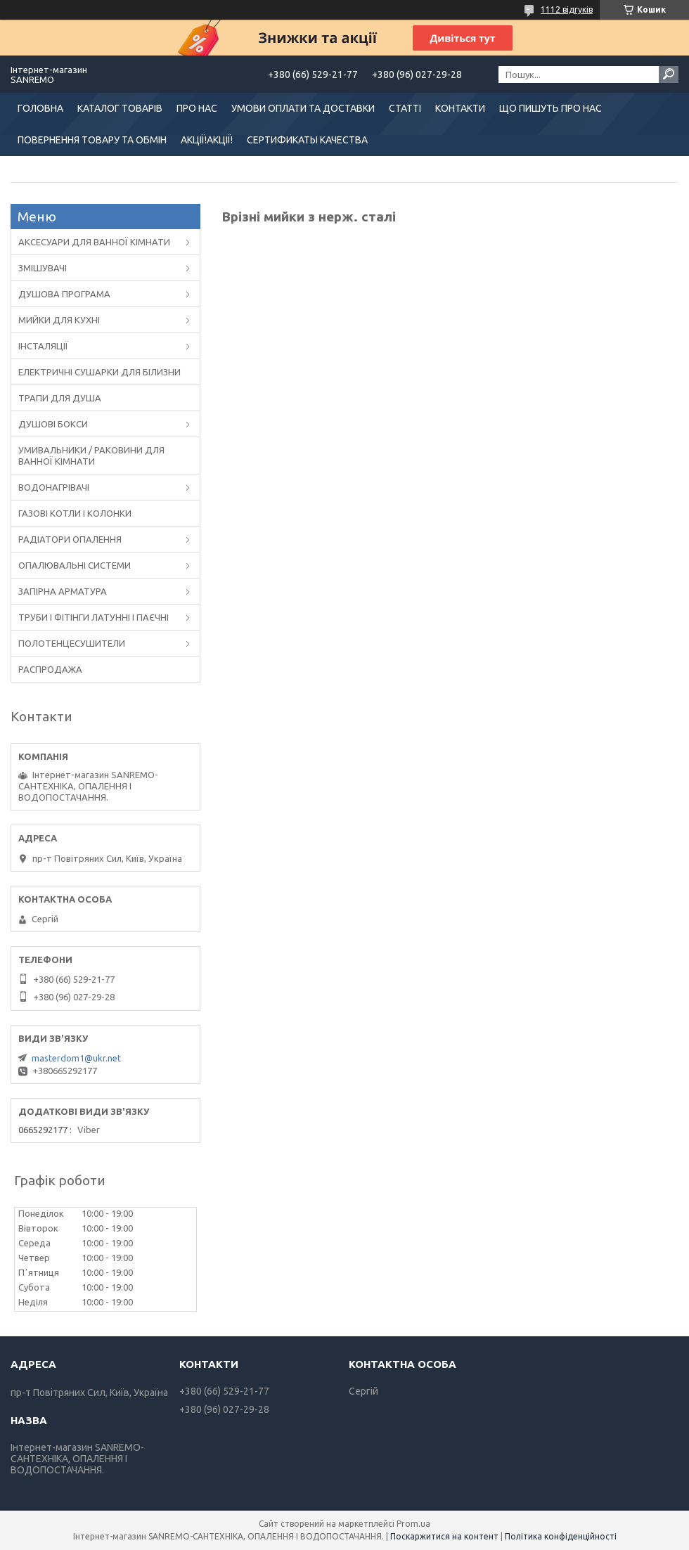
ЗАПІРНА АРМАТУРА (62, 591)
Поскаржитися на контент (444, 1536)
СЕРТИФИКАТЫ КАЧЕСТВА (307, 140)
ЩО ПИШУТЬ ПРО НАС (550, 108)
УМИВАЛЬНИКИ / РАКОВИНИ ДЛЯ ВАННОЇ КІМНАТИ (91, 455)
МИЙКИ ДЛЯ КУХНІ (59, 320)
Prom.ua (413, 1523)
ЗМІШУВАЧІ (42, 268)
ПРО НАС (196, 108)
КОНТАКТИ (460, 108)
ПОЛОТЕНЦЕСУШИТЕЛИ (71, 643)
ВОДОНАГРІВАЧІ (53, 487)
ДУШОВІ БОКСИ (53, 424)
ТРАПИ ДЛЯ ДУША (59, 398)
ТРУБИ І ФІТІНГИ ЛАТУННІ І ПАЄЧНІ (93, 617)
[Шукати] (668, 74)
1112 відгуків (567, 9)
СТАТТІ (405, 108)
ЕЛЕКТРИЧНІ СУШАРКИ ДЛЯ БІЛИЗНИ (99, 372)
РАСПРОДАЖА (50, 669)
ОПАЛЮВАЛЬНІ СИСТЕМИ (74, 565)
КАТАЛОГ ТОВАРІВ (119, 108)
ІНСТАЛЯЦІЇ (43, 346)
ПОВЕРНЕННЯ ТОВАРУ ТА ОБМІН (92, 140)
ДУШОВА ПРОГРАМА (64, 294)
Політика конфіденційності (561, 1536)
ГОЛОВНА (40, 108)
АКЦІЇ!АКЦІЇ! (207, 140)
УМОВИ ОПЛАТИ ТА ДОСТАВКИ (303, 108)
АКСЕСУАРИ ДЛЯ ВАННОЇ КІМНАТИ (94, 242)
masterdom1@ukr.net (76, 1058)
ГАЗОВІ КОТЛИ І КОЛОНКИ (74, 513)
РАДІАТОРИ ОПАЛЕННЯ (70, 539)
